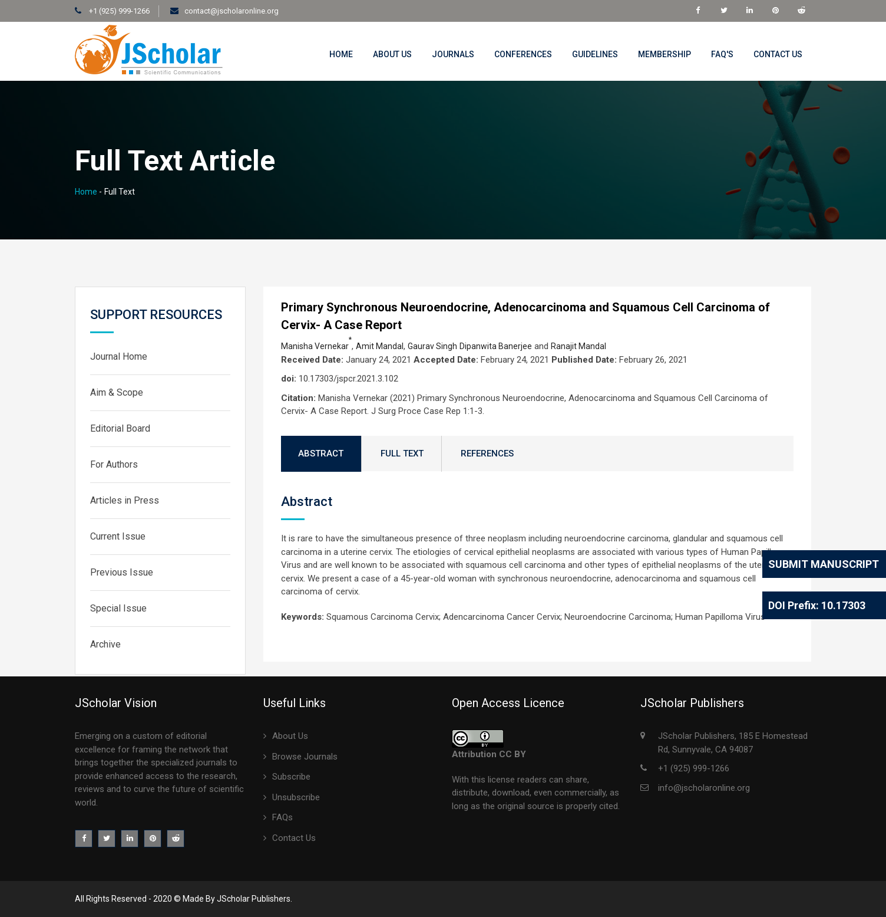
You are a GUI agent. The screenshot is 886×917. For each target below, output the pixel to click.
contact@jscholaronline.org (231, 10)
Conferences (523, 54)
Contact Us (777, 54)
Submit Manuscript (823, 564)
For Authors (114, 464)
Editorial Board (120, 428)
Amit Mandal (380, 346)
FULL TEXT (402, 453)
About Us (392, 54)
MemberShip (664, 54)
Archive (105, 644)
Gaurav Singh (432, 346)
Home (341, 54)
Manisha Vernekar (316, 346)
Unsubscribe (296, 797)
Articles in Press (124, 500)
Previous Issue (121, 572)
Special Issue (118, 608)
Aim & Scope (116, 392)
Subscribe (291, 776)
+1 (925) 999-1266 (118, 10)
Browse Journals (305, 756)
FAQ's (722, 54)
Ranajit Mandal (578, 346)
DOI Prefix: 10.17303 (816, 605)
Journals (453, 54)
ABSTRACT (320, 453)
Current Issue (118, 536)
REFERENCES (487, 453)
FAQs (282, 817)
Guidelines (595, 54)
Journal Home (118, 356)
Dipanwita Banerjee (495, 346)
